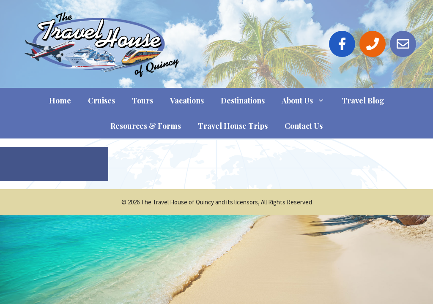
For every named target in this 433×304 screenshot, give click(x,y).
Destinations (243, 100)
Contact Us (304, 126)
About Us (307, 100)
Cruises (101, 100)
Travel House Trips (233, 126)
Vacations (187, 100)
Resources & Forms (145, 126)
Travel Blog (363, 100)
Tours (142, 100)
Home (60, 100)
